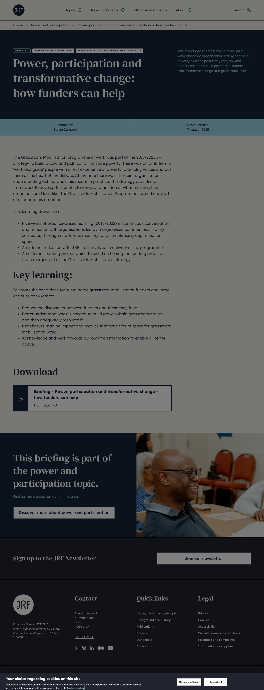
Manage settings (189, 684)
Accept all (216, 684)
